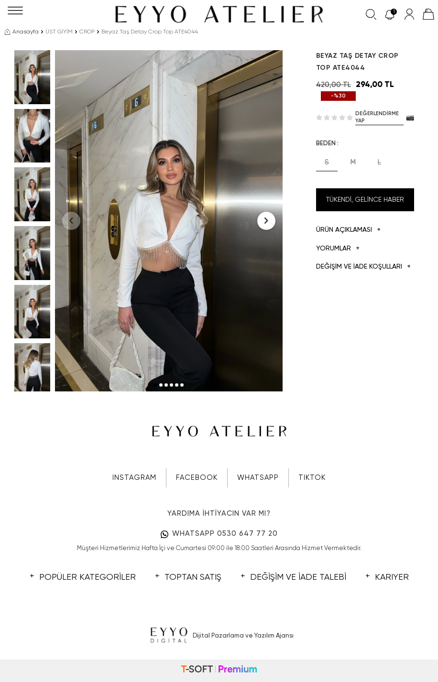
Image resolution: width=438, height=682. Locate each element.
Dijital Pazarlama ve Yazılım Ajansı (219, 636)
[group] (169, 220)
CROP (87, 32)
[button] (155, 385)
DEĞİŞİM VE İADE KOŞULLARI (363, 266)
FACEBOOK (197, 477)
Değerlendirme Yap (377, 117)
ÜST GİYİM (59, 32)
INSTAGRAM (134, 477)
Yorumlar (338, 248)
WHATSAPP (258, 477)
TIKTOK (312, 477)
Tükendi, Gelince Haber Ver (365, 203)
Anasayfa (22, 32)
